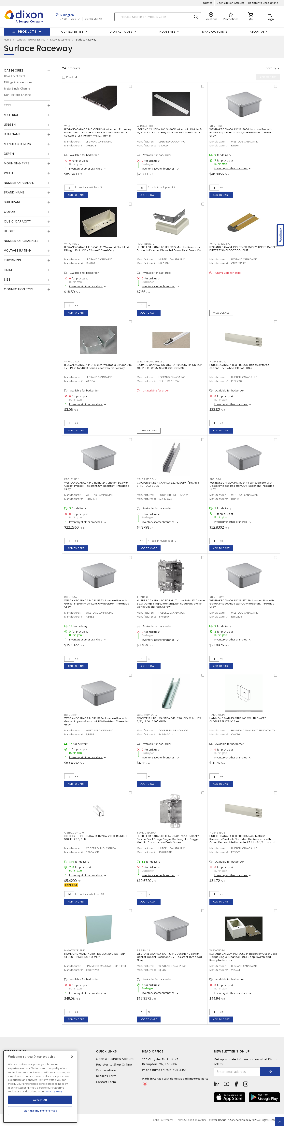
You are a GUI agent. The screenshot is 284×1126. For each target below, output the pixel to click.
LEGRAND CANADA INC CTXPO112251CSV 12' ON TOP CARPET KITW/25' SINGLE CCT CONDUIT (169, 366)
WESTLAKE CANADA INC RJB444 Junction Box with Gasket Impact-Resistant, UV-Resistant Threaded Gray (242, 486)
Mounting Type (16, 163)
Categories (14, 70)
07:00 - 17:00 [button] (68, 19)
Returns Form (106, 1076)
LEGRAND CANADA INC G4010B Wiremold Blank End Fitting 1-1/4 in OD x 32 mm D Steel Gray (96, 248)
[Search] (157, 16)
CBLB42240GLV (147, 715)
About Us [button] (257, 32)
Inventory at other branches (86, 168)
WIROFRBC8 (72, 126)
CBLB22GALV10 (74, 832)
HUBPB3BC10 (218, 361)
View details (221, 312)
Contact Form (106, 1082)
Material (11, 115)
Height (9, 231)
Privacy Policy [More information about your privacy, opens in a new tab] (54, 1091)
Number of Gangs (19, 183)
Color (9, 212)
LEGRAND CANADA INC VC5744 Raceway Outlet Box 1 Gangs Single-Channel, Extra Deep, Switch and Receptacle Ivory (243, 957)
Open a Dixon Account (230, 3)
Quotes (208, 3)
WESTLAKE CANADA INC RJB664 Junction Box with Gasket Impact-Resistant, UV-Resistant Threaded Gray (242, 132)
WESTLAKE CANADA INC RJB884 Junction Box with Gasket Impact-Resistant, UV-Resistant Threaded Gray (96, 721)
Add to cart (76, 195)
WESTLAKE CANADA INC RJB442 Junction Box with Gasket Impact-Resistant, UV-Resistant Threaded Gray (169, 957)
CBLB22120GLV (147, 479)
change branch (93, 18)
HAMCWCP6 (217, 715)
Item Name (12, 134)
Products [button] (27, 31)
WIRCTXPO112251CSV (150, 361)
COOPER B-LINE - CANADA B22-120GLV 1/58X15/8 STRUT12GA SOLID (168, 484)
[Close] (72, 1056)
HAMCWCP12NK (74, 950)
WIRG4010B (71, 243)
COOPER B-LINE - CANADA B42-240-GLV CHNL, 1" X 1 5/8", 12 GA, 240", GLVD (170, 720)
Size (7, 279)
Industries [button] (167, 32)
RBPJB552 (71, 597)
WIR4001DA (71, 361)
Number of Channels (21, 241)
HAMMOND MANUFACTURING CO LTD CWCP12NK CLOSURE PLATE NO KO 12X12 (94, 955)
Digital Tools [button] (121, 32)
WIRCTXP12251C (219, 243)
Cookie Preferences (162, 1120)
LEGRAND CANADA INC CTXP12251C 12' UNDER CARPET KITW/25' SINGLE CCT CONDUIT (243, 248)
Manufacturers (214, 32)
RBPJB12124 (71, 479)
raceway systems (60, 39)
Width (9, 173)
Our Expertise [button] (72, 32)
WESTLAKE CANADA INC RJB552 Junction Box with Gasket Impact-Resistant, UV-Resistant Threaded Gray (96, 603)
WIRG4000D (145, 126)
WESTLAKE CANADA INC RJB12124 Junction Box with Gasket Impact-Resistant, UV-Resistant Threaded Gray (96, 486)
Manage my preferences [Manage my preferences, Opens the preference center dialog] (40, 1110)
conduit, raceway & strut (31, 39)
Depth (9, 154)
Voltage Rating (17, 250)
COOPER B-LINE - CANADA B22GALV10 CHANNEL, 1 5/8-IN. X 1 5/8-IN (95, 837)
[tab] (27, 70)
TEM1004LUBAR (146, 832)
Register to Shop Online (263, 3)
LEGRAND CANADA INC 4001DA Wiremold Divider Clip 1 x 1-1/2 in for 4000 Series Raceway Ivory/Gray (98, 366)
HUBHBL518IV (145, 243)
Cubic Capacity (17, 221)
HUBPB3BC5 (217, 832)
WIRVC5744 (217, 950)
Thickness (12, 260)
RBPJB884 (71, 715)
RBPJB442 (143, 950)
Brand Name (14, 192)
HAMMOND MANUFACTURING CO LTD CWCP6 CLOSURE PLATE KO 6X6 (237, 720)
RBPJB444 (216, 479)
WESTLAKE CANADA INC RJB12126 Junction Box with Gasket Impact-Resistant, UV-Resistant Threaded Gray (242, 603)
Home (7, 39)
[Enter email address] (237, 1071)
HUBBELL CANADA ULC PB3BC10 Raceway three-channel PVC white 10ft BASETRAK (240, 366)
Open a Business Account (115, 1059)
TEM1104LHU (144, 597)
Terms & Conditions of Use (191, 1120)
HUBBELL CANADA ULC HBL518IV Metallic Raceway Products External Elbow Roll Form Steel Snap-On (169, 248)
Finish (8, 270)
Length (10, 125)
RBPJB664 (216, 126)
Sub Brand (13, 202)
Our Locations (106, 1070)
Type (7, 105)
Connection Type (19, 289)
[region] (40, 1087)
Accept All (40, 1100)
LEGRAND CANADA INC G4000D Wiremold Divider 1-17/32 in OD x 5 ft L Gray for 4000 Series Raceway (169, 131)
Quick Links (106, 1051)
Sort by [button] (271, 68)
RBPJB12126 (217, 597)
